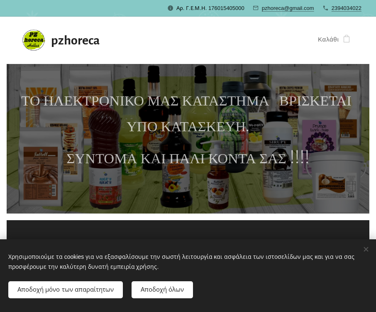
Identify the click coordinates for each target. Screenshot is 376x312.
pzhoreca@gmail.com (288, 8)
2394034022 (346, 8)
